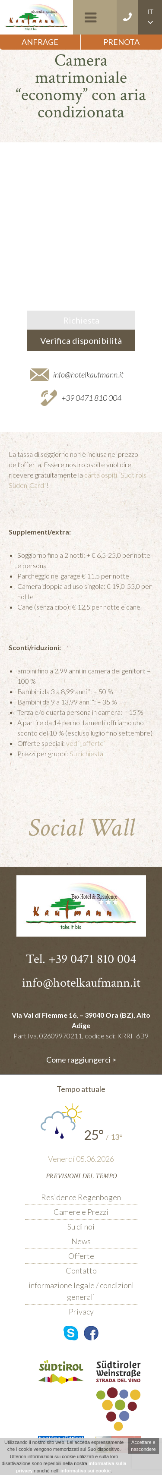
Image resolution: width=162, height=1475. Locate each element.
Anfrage (40, 42)
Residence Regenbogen (81, 1197)
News (81, 1241)
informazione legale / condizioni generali (81, 1291)
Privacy (81, 1311)
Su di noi (81, 1226)
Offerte (81, 1256)
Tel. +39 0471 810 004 (81, 959)
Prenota (121, 42)
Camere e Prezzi (81, 1212)
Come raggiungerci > (81, 1059)
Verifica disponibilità (81, 340)
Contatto (81, 1270)
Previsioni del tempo (81, 1176)
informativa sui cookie (85, 1470)
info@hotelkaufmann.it (88, 374)
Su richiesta (86, 753)
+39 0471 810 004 (91, 398)
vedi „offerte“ (85, 743)
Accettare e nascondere (143, 1446)
